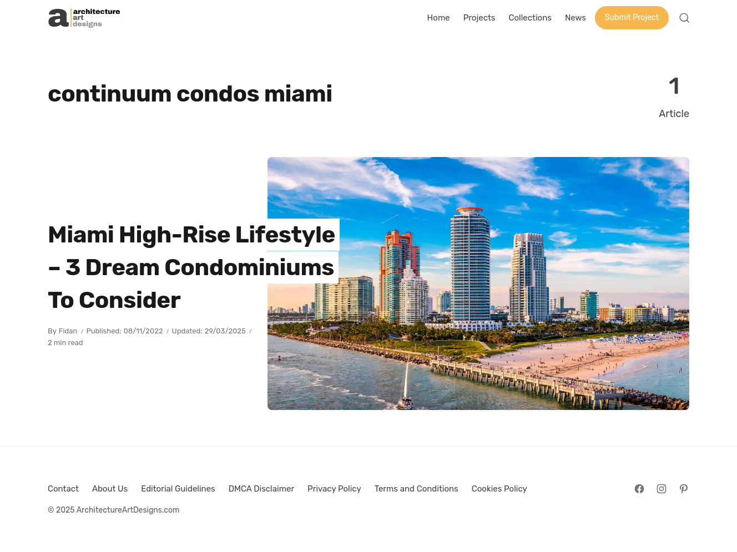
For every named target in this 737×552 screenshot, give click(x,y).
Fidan (68, 331)
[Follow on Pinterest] (684, 489)
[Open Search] (684, 18)
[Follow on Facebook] (639, 489)
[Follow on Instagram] (662, 489)
